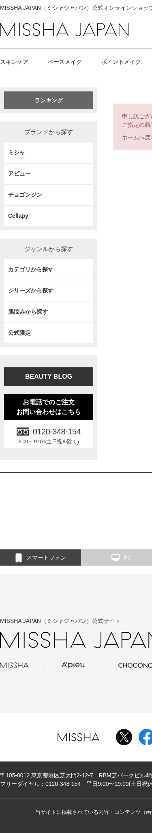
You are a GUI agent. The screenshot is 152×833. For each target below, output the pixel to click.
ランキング (48, 100)
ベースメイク (65, 62)
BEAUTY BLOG (48, 376)
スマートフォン (40, 557)
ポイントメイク (121, 62)
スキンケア (14, 62)
